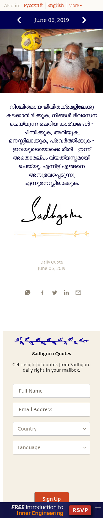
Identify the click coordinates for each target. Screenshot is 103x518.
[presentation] (51, 470)
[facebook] (42, 292)
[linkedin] (66, 292)
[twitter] (54, 292)
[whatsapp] (27, 292)
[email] (78, 292)
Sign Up (52, 498)
